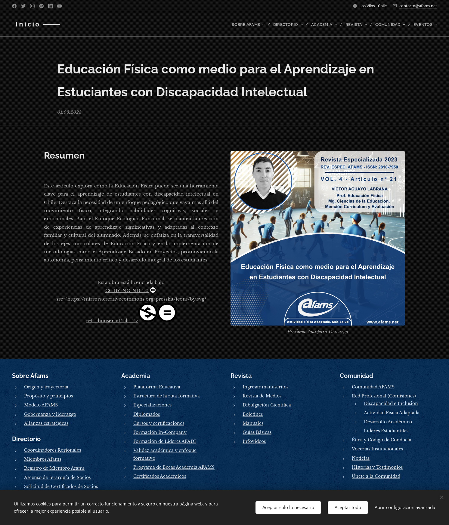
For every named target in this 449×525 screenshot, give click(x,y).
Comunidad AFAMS (373, 387)
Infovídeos (254, 441)
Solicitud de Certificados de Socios (61, 486)
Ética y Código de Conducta (381, 440)
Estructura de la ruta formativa (166, 396)
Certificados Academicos (159, 476)
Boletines (253, 414)
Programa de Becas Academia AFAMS (174, 467)
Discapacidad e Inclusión (391, 403)
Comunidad (356, 375)
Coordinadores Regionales (52, 450)
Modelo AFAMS (41, 405)
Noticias (361, 458)
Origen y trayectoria (46, 387)
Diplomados (146, 414)
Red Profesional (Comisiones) (384, 396)
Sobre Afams (30, 375)
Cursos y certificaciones (158, 423)
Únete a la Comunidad (376, 476)
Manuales (253, 423)
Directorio (26, 439)
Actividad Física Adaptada (392, 412)
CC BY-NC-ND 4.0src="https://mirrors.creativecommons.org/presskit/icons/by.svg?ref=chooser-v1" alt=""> (131, 305)
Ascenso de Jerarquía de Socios (57, 477)
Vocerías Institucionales (377, 449)
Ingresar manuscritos (265, 387)
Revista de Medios (262, 396)
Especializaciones (152, 405)
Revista (241, 375)
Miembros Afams (42, 459)
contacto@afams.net (418, 5)
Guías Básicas (257, 432)
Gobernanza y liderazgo (50, 414)
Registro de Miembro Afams (54, 468)
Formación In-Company (160, 432)
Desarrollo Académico (388, 422)
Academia (135, 375)
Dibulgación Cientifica (267, 405)
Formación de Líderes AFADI (164, 441)
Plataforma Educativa (156, 387)
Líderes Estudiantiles (386, 431)
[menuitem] (256, 24)
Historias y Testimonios (377, 467)
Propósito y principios (48, 396)
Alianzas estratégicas (46, 423)
